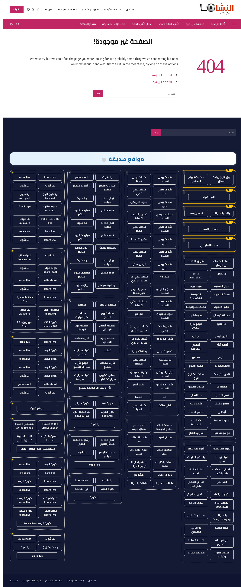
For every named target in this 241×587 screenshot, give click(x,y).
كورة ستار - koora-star (22, 257)
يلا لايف (92, 424)
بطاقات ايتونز (136, 351)
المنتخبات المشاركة (111, 24)
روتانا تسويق (219, 365)
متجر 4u (162, 276)
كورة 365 (104, 403)
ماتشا (136, 396)
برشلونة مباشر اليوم (79, 441)
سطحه (79, 304)
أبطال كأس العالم (139, 24)
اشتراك (14, 9)
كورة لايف (104, 488)
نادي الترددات (219, 374)
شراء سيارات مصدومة (79, 377)
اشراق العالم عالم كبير (193, 483)
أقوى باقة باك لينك (136, 451)
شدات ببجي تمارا (136, 179)
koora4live (79, 480)
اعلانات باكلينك (136, 483)
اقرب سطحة (79, 338)
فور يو (136, 313)
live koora (22, 472)
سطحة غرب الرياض (79, 327)
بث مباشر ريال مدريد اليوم (79, 413)
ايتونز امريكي (136, 201)
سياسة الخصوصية (65, 9)
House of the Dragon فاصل (47, 425)
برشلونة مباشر (79, 185)
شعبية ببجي (162, 351)
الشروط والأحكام (88, 9)
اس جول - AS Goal (22, 324)
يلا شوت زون (47, 547)
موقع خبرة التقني (193, 325)
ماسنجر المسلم (206, 229)
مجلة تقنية (219, 527)
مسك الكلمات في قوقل (219, 263)
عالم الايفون (219, 306)
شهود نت (193, 403)
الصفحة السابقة (159, 75)
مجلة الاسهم (219, 294)
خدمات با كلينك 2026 (162, 464)
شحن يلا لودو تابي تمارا (136, 291)
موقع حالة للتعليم (219, 542)
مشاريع (136, 474)
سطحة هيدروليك (79, 315)
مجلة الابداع (193, 365)
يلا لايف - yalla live (47, 220)
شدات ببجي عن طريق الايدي (136, 278)
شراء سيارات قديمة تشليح (92, 387)
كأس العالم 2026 (166, 24)
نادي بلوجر (219, 336)
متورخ (219, 357)
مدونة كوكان (219, 315)
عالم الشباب (206, 197)
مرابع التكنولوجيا (193, 275)
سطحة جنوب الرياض (105, 340)
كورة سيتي (79, 403)
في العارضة (79, 488)
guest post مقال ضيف (136, 427)
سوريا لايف (22, 206)
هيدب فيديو (193, 386)
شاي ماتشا (162, 405)
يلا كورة (92, 497)
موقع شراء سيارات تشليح (79, 364)
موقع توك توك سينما (48, 438)
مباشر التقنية (193, 412)
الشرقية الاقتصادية (193, 296)
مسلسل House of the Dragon (22, 425)
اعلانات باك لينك (162, 483)
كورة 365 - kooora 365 (47, 324)
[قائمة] (231, 24)
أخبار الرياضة (215, 24)
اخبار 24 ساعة (193, 540)
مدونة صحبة (219, 420)
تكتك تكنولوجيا (193, 306)
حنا (162, 396)
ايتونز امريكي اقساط (136, 303)
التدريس (219, 481)
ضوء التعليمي (206, 245)
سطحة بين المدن (104, 315)
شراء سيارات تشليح (104, 364)
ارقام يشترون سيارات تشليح (104, 377)
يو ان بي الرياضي (193, 529)
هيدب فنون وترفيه (219, 554)
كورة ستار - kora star (48, 208)
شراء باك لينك (219, 448)
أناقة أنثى (219, 344)
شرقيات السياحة (193, 422)
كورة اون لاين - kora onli (47, 196)
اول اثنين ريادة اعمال (219, 179)
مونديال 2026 (85, 24)
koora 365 (48, 239)
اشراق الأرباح (193, 432)
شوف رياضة (193, 502)
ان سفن (219, 273)
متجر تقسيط (136, 239)
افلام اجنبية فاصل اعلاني (22, 438)
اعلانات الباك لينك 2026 (219, 504)
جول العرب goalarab (104, 413)
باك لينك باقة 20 (136, 439)
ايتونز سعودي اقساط (162, 216)
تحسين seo (193, 213)
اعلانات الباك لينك (193, 471)
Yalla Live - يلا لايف (22, 299)
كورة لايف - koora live (47, 500)
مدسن (193, 357)
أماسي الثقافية (193, 346)
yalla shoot (79, 177)
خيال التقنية (219, 286)
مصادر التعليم (193, 515)
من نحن (127, 9)
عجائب (193, 336)
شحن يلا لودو (162, 338)
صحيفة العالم (193, 552)
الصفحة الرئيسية (160, 82)
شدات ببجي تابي (136, 191)
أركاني (219, 412)
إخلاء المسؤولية (110, 9)
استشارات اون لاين (193, 376)
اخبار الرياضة (219, 494)
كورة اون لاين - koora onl (47, 311)
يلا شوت (105, 177)
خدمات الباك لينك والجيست (162, 427)
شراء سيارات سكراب (79, 352)
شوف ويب (193, 286)
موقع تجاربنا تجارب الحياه (136, 464)
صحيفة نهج (193, 315)
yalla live (92, 464)
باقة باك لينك (219, 213)
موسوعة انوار (219, 432)
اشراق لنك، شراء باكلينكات (219, 471)
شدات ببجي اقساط (162, 179)
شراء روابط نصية (219, 459)
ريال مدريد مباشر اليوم (105, 441)
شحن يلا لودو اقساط (136, 216)
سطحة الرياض (104, 304)
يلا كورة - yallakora (22, 220)
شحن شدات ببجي (162, 328)
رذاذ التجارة (193, 395)
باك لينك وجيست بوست (219, 517)
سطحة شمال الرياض (105, 327)
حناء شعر (136, 384)
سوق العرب (162, 437)
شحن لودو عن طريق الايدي (136, 340)
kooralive (21, 231)
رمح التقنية (219, 395)
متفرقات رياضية (192, 24)
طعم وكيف (219, 403)
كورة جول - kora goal (22, 196)
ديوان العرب (162, 474)
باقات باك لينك (193, 457)
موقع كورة (35, 408)
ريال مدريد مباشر (104, 200)
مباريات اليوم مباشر (104, 187)
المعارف (219, 386)
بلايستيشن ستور (162, 361)
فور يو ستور (136, 264)
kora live (47, 231)
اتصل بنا (47, 9)
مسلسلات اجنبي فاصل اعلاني (35, 448)
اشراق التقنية (193, 261)
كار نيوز (219, 323)
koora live (47, 177)
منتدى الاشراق (193, 494)
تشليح (105, 350)
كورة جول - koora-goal (47, 269)
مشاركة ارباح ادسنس (193, 179)
